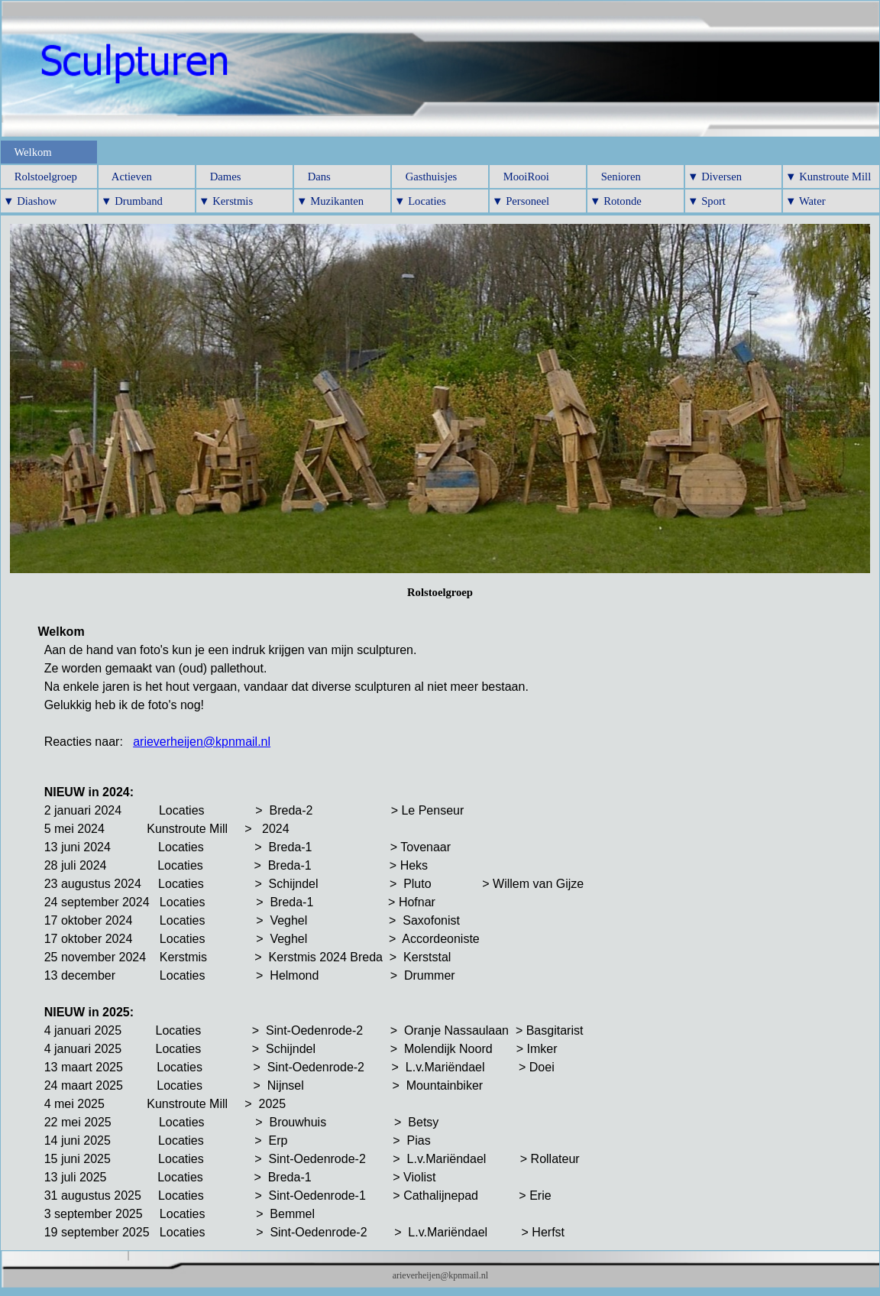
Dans (313, 176)
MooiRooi (520, 176)
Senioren (615, 176)
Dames (220, 176)
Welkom (27, 152)
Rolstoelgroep (40, 176)
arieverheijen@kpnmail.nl (201, 741)
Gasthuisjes (425, 176)
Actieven (126, 176)
